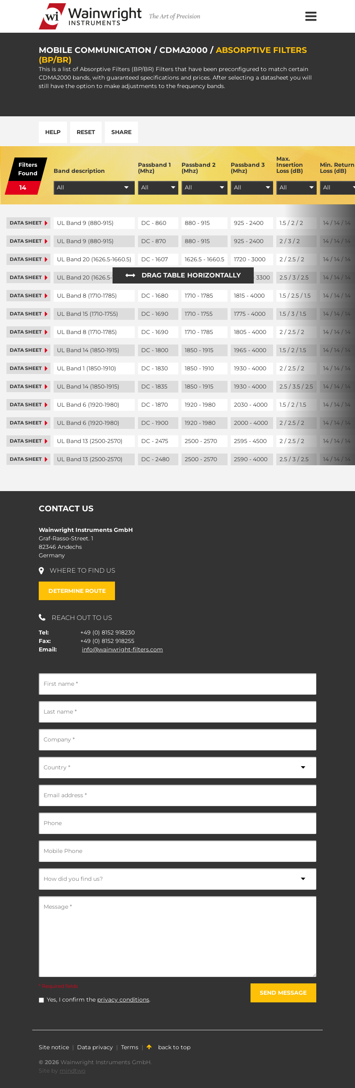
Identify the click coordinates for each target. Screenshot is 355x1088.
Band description (79, 171)
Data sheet (28, 223)
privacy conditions (123, 999)
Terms (129, 1047)
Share (121, 132)
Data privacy (95, 1047)
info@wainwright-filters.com (122, 649)
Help (53, 132)
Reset (86, 132)
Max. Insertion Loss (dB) (289, 165)
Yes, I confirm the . (98, 999)
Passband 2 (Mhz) (198, 168)
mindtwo (73, 1070)
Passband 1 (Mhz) (154, 168)
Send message (283, 992)
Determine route (77, 590)
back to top (168, 1047)
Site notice (54, 1047)
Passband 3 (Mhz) (248, 168)
